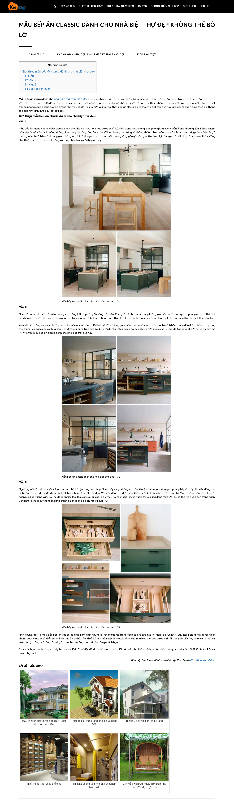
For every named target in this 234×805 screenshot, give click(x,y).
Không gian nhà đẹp (71, 55)
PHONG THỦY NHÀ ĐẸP (165, 6)
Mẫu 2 (30, 80)
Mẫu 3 (30, 84)
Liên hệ (204, 6)
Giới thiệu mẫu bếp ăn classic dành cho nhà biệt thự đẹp (58, 71)
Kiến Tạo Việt (146, 55)
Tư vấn (142, 6)
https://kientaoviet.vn (202, 660)
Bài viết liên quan (38, 89)
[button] (55, 7)
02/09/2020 (37, 55)
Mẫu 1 (30, 76)
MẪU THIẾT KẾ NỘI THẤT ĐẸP (106, 55)
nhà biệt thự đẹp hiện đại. (70, 99)
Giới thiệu (189, 6)
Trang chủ (68, 6)
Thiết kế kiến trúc (91, 6)
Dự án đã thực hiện (120, 6)
